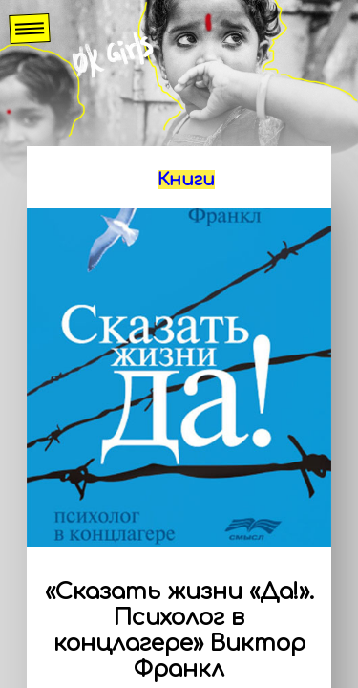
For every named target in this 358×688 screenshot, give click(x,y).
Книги (186, 179)
